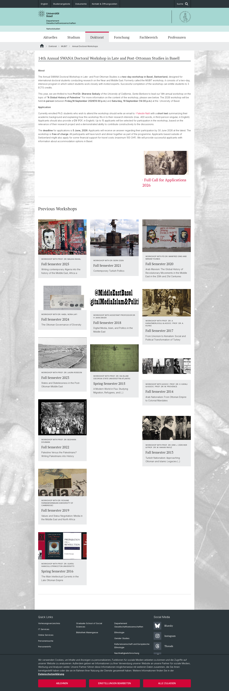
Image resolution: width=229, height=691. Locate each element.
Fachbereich (149, 37)
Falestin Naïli (143, 113)
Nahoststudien (53, 29)
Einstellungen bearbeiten (114, 683)
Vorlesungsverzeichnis (49, 623)
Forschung (121, 37)
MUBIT (64, 46)
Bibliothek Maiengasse (87, 632)
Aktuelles (50, 37)
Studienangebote (61, 4)
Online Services (45, 635)
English (44, 4)
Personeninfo (44, 646)
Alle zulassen (167, 683)
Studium (73, 37)
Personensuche (45, 641)
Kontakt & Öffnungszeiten (104, 4)
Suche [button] (182, 3)
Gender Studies (121, 638)
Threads (163, 646)
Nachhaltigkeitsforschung (126, 653)
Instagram (165, 636)
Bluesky (163, 625)
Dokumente (81, 4)
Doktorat (97, 37)
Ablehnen (62, 683)
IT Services (43, 629)
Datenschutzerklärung (51, 674)
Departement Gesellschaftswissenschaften (61, 22)
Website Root (42, 45)
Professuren (177, 37)
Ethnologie (119, 632)
